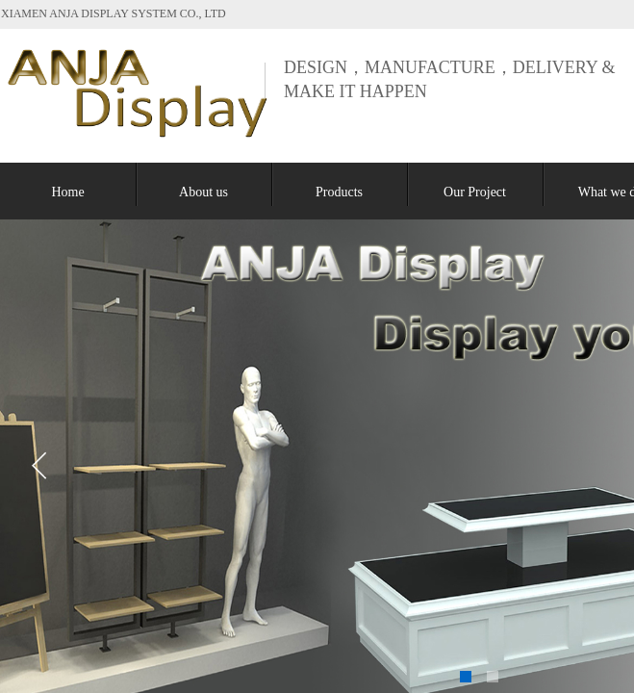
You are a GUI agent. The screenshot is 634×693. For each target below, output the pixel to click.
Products (339, 192)
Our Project (475, 192)
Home (67, 192)
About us (203, 192)
